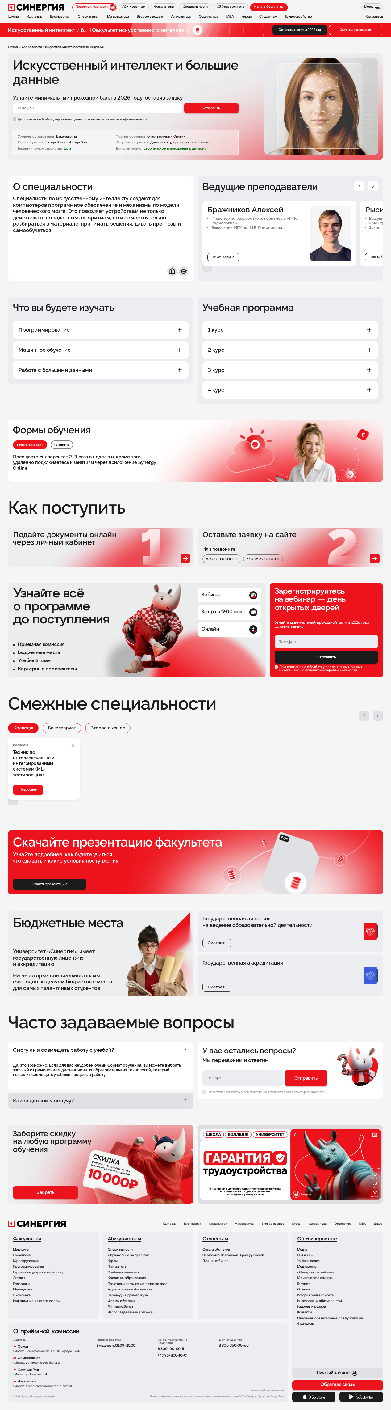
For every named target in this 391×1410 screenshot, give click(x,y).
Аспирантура (318, 1223)
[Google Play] (361, 1397)
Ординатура (343, 1223)
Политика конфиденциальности (267, 1390)
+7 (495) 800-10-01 (172, 1355)
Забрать (45, 1192)
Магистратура (244, 1223)
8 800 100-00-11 (222, 559)
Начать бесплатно (269, 7)
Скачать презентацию (356, 30)
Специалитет (218, 1223)
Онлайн (61, 445)
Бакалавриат (62, 728)
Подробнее (28, 789)
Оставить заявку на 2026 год (300, 30)
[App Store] (313, 1397)
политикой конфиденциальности (331, 670)
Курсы (296, 1223)
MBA (362, 1223)
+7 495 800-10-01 (263, 559)
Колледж (23, 728)
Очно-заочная (30, 445)
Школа (378, 1223)
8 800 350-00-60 (234, 1346)
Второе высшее (107, 728)
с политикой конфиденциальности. (125, 119)
